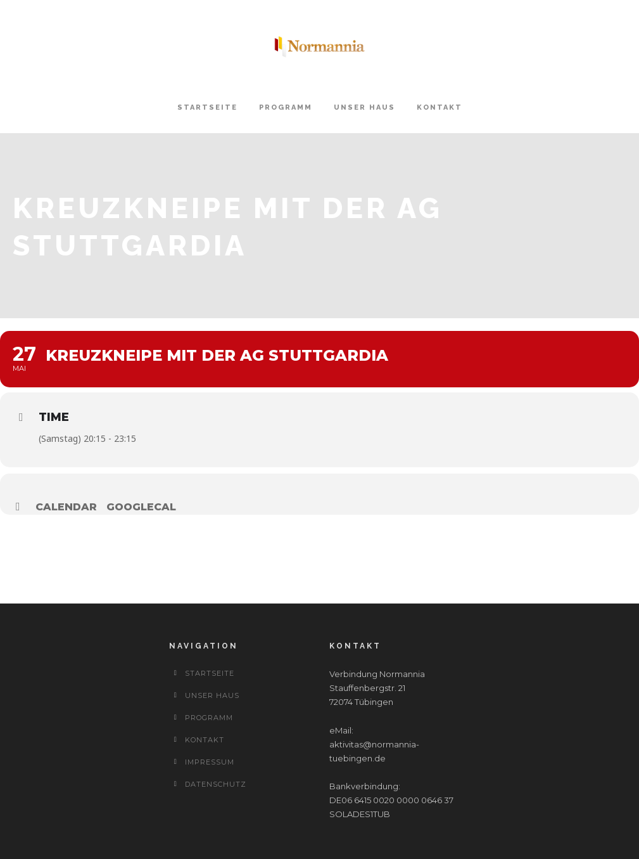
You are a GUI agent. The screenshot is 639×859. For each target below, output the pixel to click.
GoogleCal (141, 507)
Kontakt (439, 107)
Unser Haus (364, 107)
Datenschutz (215, 784)
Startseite (207, 107)
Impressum (209, 762)
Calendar (66, 507)
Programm (285, 107)
